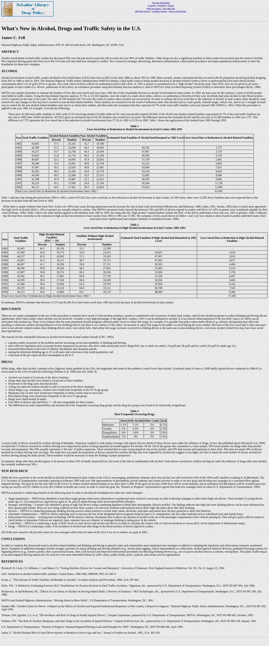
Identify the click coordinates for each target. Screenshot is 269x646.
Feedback (161, 5)
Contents (152, 5)
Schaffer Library (159, 11)
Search (171, 5)
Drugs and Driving (177, 11)
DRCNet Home (154, 8)
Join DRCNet (169, 8)
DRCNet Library (142, 11)
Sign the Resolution (161, 2)
